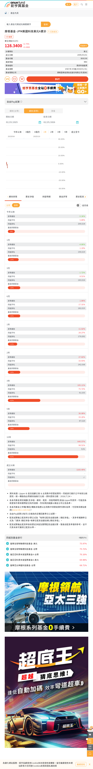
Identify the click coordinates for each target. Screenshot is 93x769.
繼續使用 (81, 764)
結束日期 (47, 116)
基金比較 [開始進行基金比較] (89, 740)
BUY (57, 79)
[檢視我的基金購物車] (90, 735)
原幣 (16, 205)
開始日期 (10, 116)
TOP (90, 753)
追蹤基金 (90, 747)
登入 (68, 4)
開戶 (76, 4)
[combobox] (28, 24)
